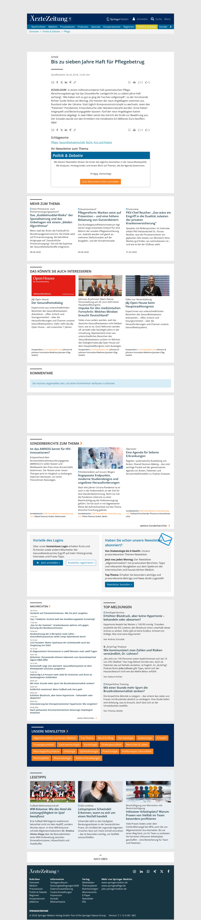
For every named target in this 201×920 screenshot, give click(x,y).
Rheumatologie (62, 758)
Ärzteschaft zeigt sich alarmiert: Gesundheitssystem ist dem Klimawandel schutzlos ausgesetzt (61, 667)
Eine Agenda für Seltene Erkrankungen (142, 454)
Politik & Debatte (146, 27)
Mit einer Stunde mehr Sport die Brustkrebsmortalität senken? (62, 683)
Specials (95, 27)
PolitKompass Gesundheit (137, 751)
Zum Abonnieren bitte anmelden (100, 182)
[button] (167, 19)
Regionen (128, 27)
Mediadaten (88, 882)
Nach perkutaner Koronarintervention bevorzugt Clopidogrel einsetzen (61, 712)
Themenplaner (89, 886)
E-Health (161, 738)
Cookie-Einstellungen (61, 892)
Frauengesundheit (43, 745)
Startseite (34, 882)
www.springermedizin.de (115, 882)
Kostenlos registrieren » (81, 563)
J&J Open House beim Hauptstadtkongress (140, 305)
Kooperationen (111, 27)
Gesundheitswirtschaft (72, 142)
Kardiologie (90, 745)
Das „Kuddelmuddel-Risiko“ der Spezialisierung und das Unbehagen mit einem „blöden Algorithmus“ (51, 220)
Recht (89, 142)
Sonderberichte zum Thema (54, 443)
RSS (84, 902)
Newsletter (87, 898)
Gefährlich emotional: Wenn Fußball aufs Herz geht (56, 689)
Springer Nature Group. (94, 915)
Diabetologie (145, 738)
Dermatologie (126, 738)
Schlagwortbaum (59, 882)
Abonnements (89, 892)
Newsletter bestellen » (119, 585)
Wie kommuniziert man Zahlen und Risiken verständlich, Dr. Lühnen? (133, 652)
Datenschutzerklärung (61, 889)
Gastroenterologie (69, 745)
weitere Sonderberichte (155, 526)
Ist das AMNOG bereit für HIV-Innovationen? (50, 451)
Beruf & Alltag (105, 738)
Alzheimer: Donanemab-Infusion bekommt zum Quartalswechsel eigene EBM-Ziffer (63, 659)
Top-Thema (87, 738)
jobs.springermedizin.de (114, 889)
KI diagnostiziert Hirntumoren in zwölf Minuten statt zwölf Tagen (63, 651)
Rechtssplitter (41, 758)
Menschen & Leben (137, 745)
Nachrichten (38, 27)
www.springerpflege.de (114, 886)
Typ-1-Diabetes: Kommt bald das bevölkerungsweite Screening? (62, 619)
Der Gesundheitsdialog (47, 303)
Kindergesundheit (111, 745)
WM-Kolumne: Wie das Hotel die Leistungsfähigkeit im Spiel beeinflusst (50, 813)
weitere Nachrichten (87, 718)
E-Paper (86, 895)
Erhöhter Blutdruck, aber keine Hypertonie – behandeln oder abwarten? (61, 697)
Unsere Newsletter (48, 731)
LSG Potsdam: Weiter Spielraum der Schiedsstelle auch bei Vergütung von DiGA (60, 644)
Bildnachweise (57, 902)
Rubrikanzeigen (90, 889)
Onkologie (69, 751)
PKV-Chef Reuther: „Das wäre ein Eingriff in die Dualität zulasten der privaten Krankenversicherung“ (148, 218)
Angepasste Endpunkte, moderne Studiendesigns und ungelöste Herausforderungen (99, 479)
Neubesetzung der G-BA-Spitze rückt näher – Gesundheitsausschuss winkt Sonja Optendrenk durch (58, 635)
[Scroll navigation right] (171, 27)
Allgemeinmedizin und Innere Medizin (54, 738)
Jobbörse (34, 902)
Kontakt (54, 898)
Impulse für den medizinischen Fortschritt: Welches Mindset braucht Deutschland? (99, 312)
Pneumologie (110, 751)
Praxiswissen (67, 27)
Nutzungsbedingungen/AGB (64, 886)
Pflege (54, 142)
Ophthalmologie (89, 751)
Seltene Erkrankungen (87, 758)
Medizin (52, 27)
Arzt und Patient (103, 142)
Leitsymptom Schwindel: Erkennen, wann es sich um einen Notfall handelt (96, 813)
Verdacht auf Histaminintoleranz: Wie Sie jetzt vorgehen (59, 613)
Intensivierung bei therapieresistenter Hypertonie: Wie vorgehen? (63, 704)
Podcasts (83, 27)
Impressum (56, 895)
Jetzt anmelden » (48, 563)
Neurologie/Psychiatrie (46, 751)
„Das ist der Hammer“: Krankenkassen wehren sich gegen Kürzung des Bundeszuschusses (59, 627)
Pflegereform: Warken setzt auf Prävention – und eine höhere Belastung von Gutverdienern (99, 216)
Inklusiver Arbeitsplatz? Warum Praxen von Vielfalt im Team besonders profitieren (147, 815)
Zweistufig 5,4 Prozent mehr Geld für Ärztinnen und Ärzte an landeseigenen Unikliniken (61, 676)
